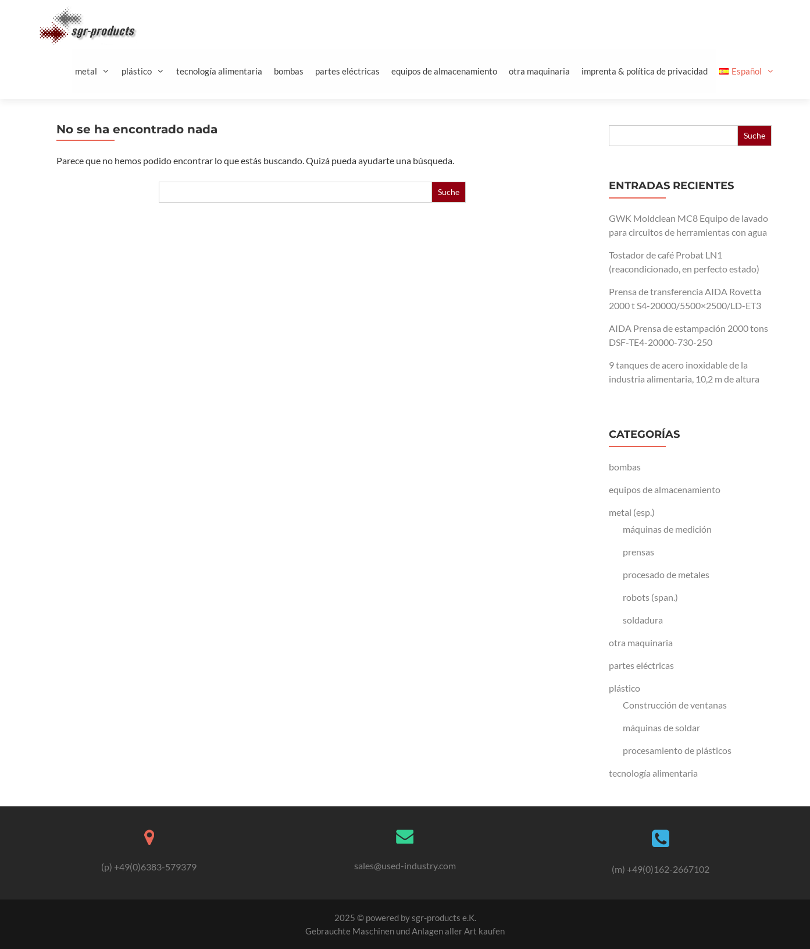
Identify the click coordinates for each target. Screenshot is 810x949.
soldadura (643, 619)
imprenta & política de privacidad (644, 71)
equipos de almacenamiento (444, 71)
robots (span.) (650, 597)
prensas (638, 551)
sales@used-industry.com (405, 865)
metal (97, 71)
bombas (289, 71)
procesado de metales (666, 574)
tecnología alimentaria (219, 71)
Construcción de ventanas (675, 704)
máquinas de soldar (661, 727)
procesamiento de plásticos (677, 750)
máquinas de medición (667, 528)
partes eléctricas (347, 71)
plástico (147, 71)
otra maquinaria (539, 71)
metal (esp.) (632, 512)
